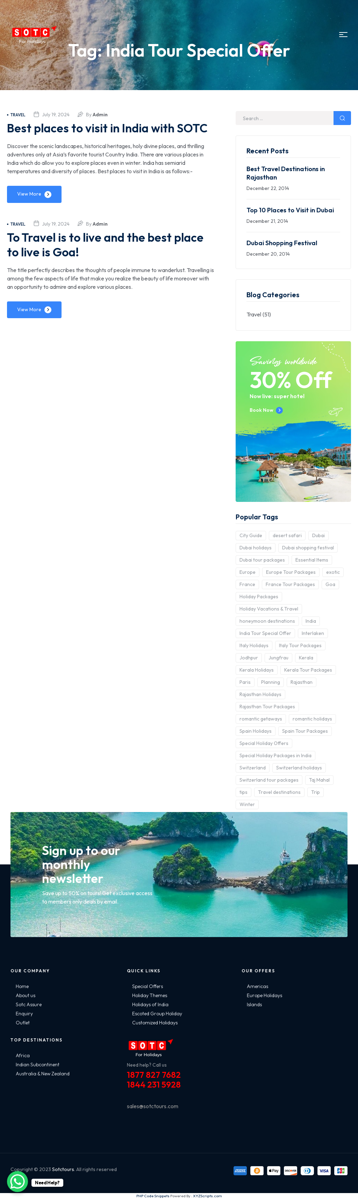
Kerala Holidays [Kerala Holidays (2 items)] (256, 670)
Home (22, 986)
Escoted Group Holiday (157, 1013)
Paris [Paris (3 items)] (245, 682)
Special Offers (147, 986)
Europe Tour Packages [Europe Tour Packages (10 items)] (291, 572)
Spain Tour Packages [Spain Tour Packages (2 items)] (305, 731)
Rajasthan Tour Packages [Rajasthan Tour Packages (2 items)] (267, 706)
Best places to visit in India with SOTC (96, 135)
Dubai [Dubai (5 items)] (318, 535)
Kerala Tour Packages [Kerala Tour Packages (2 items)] (308, 670)
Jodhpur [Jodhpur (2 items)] (248, 658)
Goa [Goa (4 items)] (330, 584)
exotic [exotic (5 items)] (333, 572)
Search (342, 118)
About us (25, 995)
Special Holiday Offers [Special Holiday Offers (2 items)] (263, 743)
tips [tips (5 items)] (243, 792)
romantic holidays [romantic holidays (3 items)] (312, 719)
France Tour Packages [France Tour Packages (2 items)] (290, 584)
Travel (16, 114)
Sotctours (63, 1169)
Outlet (23, 1022)
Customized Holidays (155, 1022)
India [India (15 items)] (311, 621)
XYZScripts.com (207, 1195)
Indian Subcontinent (37, 1064)
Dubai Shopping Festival (281, 243)
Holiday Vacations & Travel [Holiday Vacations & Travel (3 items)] (268, 609)
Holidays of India (150, 1004)
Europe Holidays (264, 995)
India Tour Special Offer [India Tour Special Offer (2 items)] (265, 633)
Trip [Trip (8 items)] (315, 792)
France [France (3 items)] (247, 584)
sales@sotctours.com (152, 1106)
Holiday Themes (149, 995)
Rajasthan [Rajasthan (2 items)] (302, 682)
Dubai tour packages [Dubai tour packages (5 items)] (262, 560)
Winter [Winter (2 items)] (247, 804)
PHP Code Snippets (153, 1195)
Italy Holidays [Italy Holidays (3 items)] (253, 645)
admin (100, 114)
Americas (257, 986)
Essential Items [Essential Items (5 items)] (311, 560)
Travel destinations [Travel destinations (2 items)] (279, 792)
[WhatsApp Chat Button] (17, 1181)
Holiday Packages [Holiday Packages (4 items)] (258, 596)
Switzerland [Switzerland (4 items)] (252, 768)
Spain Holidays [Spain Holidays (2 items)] (255, 731)
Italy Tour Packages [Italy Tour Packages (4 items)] (300, 645)
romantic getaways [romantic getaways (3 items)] (260, 719)
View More (29, 208)
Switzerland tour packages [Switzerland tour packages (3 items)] (269, 780)
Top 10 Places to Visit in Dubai (290, 210)
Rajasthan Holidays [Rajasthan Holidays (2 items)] (260, 694)
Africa (23, 1055)
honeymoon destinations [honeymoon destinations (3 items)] (267, 621)
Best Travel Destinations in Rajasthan (285, 173)
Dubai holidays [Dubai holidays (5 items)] (255, 547)
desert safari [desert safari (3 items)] (287, 535)
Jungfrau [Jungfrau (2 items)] (278, 658)
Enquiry (24, 1013)
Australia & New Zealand (43, 1073)
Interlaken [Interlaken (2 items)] (313, 633)
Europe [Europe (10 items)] (247, 572)
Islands (254, 1004)
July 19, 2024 (56, 114)
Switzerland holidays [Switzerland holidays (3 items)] (299, 768)
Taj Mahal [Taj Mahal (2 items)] (319, 780)
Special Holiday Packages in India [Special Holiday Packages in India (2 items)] (275, 755)
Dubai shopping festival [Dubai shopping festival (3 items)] (308, 547)
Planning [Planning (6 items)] (270, 682)
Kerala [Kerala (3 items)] (306, 658)
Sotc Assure (29, 1004)
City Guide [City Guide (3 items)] (250, 535)
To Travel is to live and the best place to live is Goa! (94, 259)
